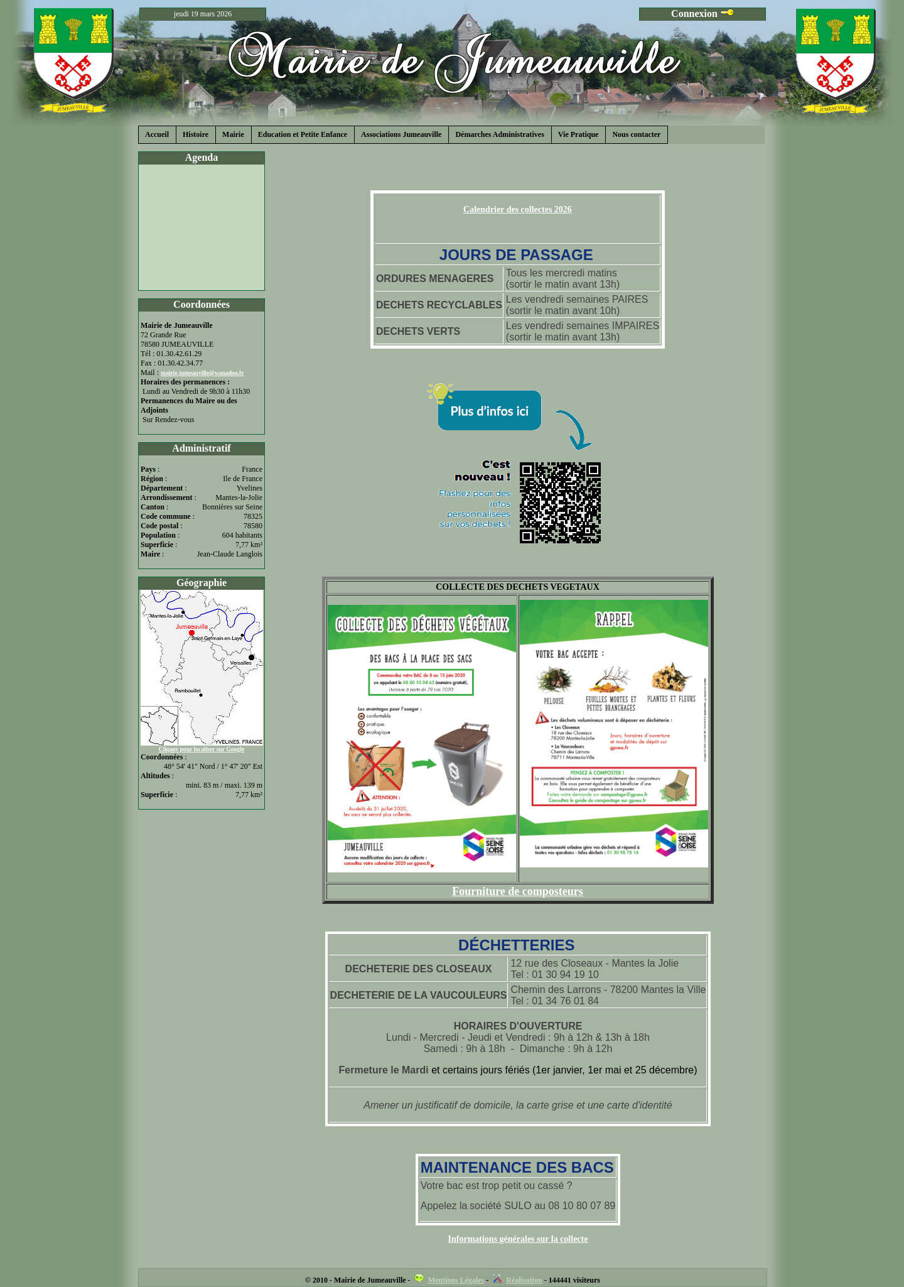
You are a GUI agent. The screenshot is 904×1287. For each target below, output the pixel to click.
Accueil (157, 134)
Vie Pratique (578, 134)
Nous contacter (636, 134)
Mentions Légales (456, 1280)
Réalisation (524, 1280)
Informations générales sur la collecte (518, 1239)
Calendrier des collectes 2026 (517, 209)
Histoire (195, 134)
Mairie (233, 134)
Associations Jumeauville (401, 134)
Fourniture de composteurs (517, 891)
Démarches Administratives (499, 134)
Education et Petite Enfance (302, 134)
